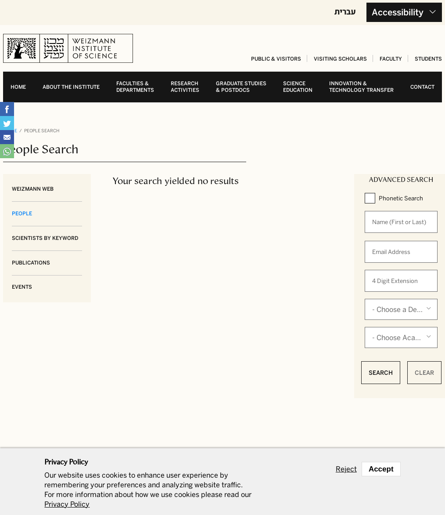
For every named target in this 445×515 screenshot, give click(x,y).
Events (22, 287)
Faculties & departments (135, 86)
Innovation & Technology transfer (361, 86)
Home (18, 87)
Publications (31, 263)
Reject (346, 469)
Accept (381, 469)
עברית (345, 11)
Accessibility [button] (397, 12)
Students (428, 59)
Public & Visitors (276, 59)
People (22, 213)
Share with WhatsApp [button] (7, 151)
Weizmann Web (33, 189)
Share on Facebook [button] (7, 109)
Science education (297, 86)
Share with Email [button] (7, 137)
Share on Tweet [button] (7, 123)
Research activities (185, 86)
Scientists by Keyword (45, 238)
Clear (424, 372)
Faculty (391, 59)
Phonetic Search (401, 198)
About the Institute (71, 87)
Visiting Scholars (340, 59)
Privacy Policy (67, 504)
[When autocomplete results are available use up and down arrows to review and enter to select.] (401, 222)
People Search (41, 131)
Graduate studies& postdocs (241, 86)
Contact (422, 87)
